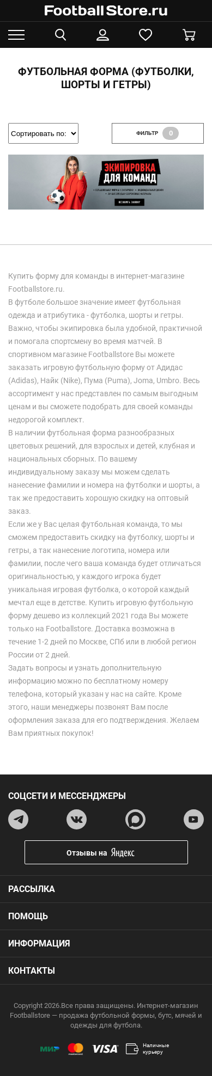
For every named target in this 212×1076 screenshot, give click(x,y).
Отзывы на (114, 852)
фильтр (157, 133)
